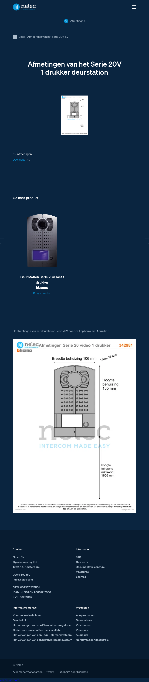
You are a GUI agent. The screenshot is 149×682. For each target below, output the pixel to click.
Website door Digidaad (74, 672)
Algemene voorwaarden (28, 672)
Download (19, 159)
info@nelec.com (23, 579)
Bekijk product (42, 293)
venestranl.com (9, 680)
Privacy (49, 672)
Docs (21, 36)
